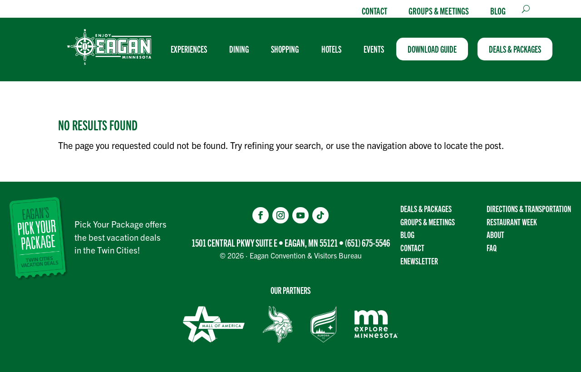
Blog (498, 10)
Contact (374, 10)
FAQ (492, 247)
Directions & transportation (529, 208)
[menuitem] (192, 49)
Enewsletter (419, 260)
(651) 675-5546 (367, 242)
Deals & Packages (426, 208)
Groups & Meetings (439, 10)
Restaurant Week (512, 221)
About (495, 234)
